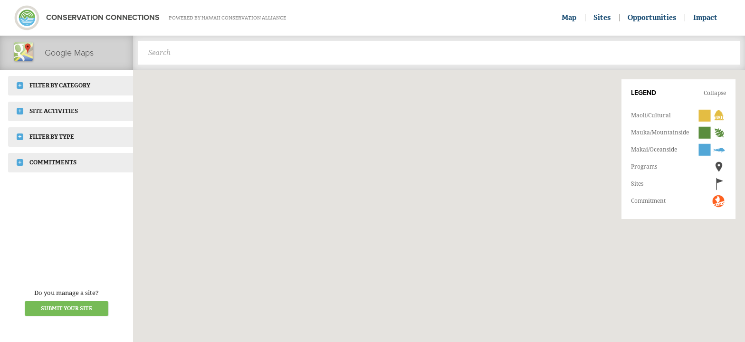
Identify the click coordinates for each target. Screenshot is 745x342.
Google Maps (53, 52)
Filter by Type (45, 137)
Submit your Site (66, 308)
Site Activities (47, 111)
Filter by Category (53, 85)
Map (569, 17)
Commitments (46, 162)
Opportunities (652, 17)
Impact (705, 17)
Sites (602, 17)
